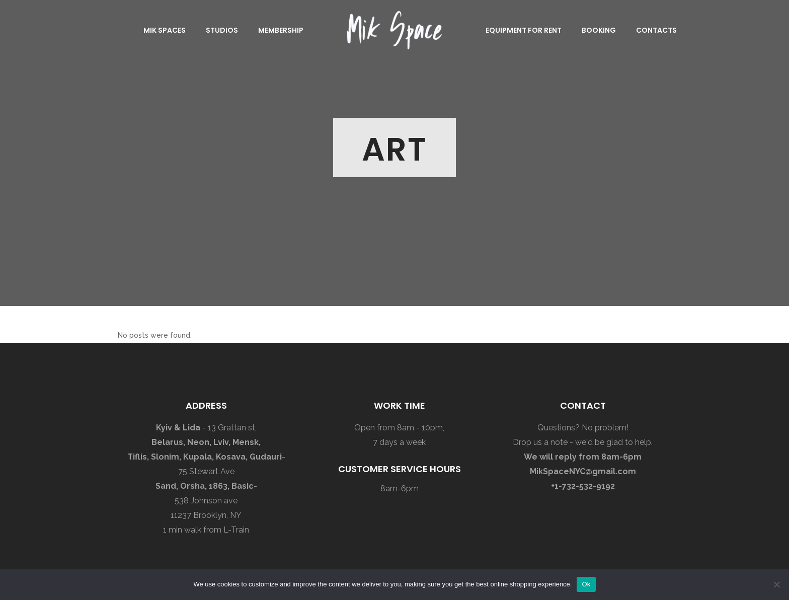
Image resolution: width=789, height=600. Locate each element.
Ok (586, 584)
